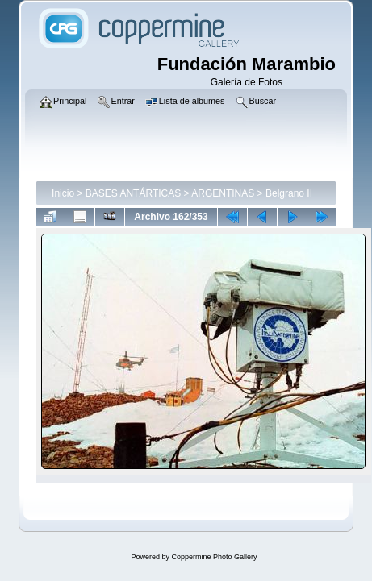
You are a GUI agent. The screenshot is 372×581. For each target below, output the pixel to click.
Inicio (63, 193)
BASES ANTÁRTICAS (133, 193)
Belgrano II (288, 193)
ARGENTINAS (222, 193)
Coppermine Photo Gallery (214, 557)
